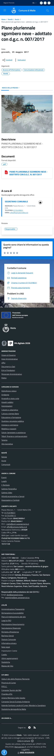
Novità (10, 19)
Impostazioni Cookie (9, 650)
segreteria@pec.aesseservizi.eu (17, 597)
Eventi (4, 477)
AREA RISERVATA (25, 752)
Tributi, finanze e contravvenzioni (14, 436)
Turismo (4, 440)
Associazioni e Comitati (10, 500)
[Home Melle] (22, 10)
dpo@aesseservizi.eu (15, 594)
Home (3, 19)
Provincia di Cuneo (8, 682)
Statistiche (5, 662)
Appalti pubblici (7, 402)
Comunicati (5, 464)
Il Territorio (5, 485)
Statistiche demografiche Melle (13, 709)
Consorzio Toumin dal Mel (11, 690)
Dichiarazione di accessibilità (12, 613)
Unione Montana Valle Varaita (13, 697)
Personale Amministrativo (11, 374)
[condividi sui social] (7, 60)
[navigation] (4, 10)
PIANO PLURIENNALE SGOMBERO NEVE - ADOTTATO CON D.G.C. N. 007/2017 (28, 173)
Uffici (3, 362)
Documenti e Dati (8, 366)
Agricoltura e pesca (8, 390)
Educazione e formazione (11, 417)
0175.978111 (10, 515)
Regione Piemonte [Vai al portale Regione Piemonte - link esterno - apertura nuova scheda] (9, 3)
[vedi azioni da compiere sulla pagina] (19, 60)
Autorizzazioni (6, 406)
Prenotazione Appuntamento (12, 624)
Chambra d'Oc (6, 694)
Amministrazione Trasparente (12, 609)
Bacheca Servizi (7, 635)
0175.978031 (18, 210)
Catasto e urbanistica (9, 409)
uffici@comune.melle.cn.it (19, 212)
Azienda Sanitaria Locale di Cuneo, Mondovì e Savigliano (23, 705)
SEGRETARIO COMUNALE (16, 201)
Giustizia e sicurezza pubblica (12, 421)
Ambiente (5, 394)
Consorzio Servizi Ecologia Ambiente (15, 701)
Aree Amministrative (9, 359)
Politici (4, 377)
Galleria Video (6, 492)
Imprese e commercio (9, 425)
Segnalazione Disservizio (11, 628)
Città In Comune (23, 740)
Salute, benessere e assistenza (13, 432)
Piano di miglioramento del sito (13, 616)
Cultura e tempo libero (10, 413)
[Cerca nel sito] (47, 10)
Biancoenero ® (20, 746)
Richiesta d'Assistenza (10, 631)
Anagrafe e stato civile (10, 398)
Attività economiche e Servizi (12, 496)
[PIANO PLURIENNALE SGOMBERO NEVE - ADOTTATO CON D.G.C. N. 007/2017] (6, 172)
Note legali (5, 647)
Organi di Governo (8, 355)
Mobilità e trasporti (8, 428)
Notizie (4, 456)
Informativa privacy (9, 643)
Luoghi (4, 481)
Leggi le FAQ (6, 620)
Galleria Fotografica (9, 488)
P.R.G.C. (4, 686)
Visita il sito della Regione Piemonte (15, 678)
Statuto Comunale (8, 639)
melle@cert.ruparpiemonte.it (17, 524)
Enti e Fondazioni (8, 370)
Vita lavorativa (7, 443)
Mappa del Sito (7, 665)
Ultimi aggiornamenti (9, 658)
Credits (4, 654)
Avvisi (17, 19)
